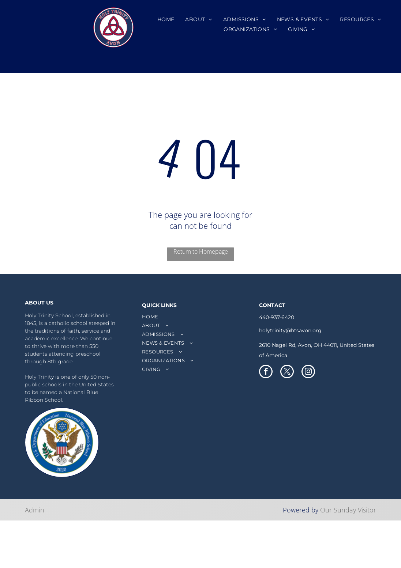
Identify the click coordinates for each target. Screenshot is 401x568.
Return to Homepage (200, 251)
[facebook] (266, 372)
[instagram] (308, 372)
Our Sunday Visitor (348, 509)
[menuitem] (166, 19)
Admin (34, 509)
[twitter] (287, 372)
